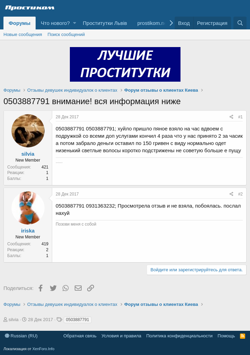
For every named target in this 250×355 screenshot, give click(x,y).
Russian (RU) (21, 335)
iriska (28, 231)
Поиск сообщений (66, 34)
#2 (240, 194)
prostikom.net (152, 23)
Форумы (19, 23)
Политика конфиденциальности (179, 335)
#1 (240, 117)
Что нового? (55, 23)
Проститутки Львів (105, 23)
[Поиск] (240, 23)
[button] (74, 23)
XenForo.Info (44, 349)
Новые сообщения (22, 34)
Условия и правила (121, 335)
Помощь (226, 335)
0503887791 (77, 319)
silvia (28, 154)
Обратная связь (79, 335)
